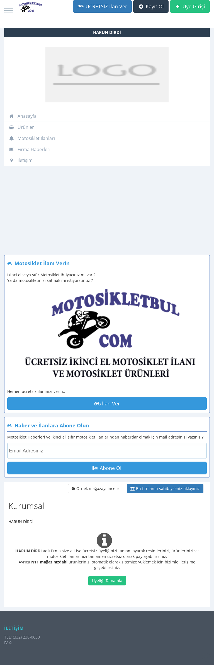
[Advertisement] (107, 213)
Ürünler (21, 127)
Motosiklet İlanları (32, 138)
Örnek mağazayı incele (95, 488)
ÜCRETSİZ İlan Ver (102, 6)
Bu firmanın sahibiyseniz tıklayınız (165, 488)
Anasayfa (23, 116)
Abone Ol (107, 468)
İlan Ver (107, 403)
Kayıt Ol (151, 6)
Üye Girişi (190, 6)
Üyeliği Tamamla (107, 580)
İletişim (21, 160)
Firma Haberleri (29, 149)
